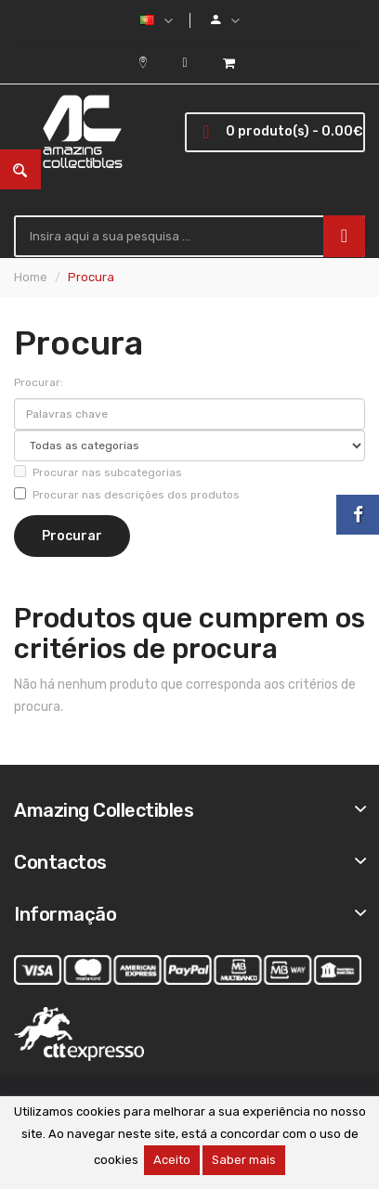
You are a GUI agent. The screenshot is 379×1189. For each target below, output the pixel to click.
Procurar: (38, 382)
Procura (91, 277)
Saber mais (244, 1160)
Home (30, 277)
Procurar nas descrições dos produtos (127, 494)
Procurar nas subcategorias (98, 472)
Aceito (171, 1160)
